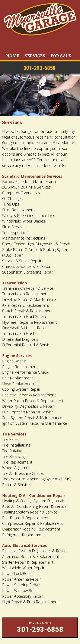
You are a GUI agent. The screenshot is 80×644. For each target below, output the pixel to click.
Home (12, 55)
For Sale (61, 55)
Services (35, 55)
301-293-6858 (39, 68)
